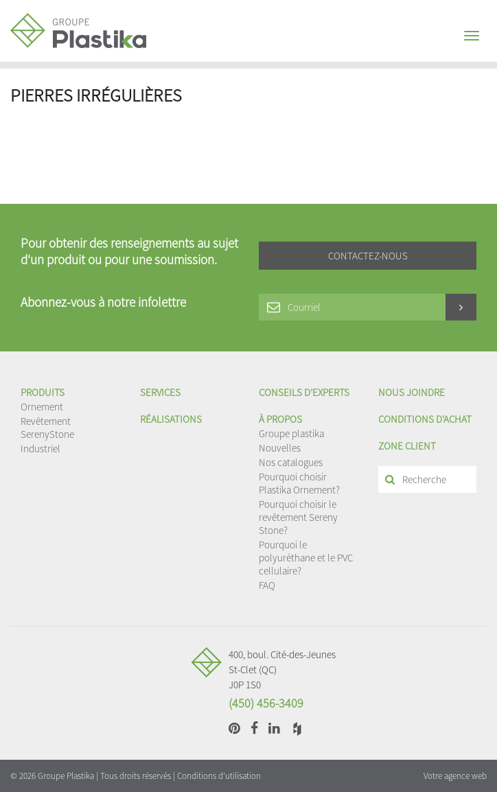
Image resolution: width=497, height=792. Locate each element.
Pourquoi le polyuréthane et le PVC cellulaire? (306, 557)
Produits (43, 392)
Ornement (42, 406)
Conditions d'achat (425, 419)
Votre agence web (455, 776)
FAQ (267, 585)
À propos (280, 419)
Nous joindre (411, 392)
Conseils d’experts (304, 392)
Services (160, 392)
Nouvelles (280, 447)
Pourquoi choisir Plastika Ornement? (299, 483)
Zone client (407, 445)
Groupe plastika (291, 433)
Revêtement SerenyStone (47, 428)
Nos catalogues (291, 462)
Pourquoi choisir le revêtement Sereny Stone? (298, 517)
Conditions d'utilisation (219, 776)
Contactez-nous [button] (368, 255)
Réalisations (171, 419)
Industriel (40, 448)
